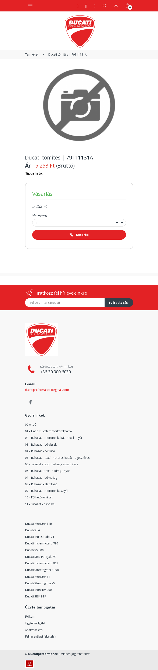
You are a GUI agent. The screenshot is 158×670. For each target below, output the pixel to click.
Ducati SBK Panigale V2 (41, 557)
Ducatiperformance (43, 654)
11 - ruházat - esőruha (40, 504)
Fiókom (30, 616)
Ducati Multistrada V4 (39, 537)
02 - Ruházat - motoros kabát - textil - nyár (53, 438)
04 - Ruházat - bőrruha (40, 451)
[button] (104, 5)
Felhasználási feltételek (40, 636)
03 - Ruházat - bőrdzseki (41, 444)
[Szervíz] (86, 6)
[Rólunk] (77, 6)
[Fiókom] (116, 5)
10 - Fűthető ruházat (39, 497)
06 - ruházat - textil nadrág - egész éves (51, 464)
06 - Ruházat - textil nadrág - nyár (47, 471)
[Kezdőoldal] (94, 6)
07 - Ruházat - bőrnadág (41, 478)
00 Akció (30, 424)
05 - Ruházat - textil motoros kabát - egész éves (57, 458)
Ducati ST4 (32, 530)
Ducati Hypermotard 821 (41, 563)
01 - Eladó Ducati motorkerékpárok (48, 431)
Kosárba (79, 235)
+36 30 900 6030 (55, 372)
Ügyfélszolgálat (35, 623)
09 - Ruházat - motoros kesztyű (46, 491)
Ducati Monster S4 (37, 577)
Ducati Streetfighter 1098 (42, 570)
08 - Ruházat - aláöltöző (41, 484)
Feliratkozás (118, 303)
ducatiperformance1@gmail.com (47, 390)
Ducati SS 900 (34, 550)
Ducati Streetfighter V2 (40, 583)
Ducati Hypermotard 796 (41, 543)
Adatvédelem (34, 630)
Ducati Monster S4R (38, 524)
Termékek (32, 54)
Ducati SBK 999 (35, 596)
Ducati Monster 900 (38, 590)
